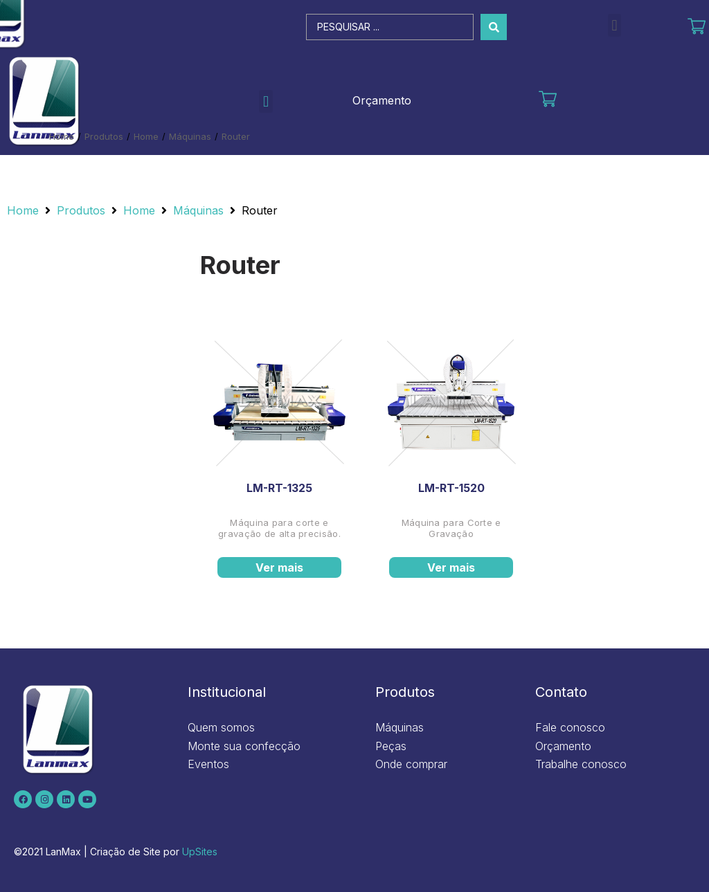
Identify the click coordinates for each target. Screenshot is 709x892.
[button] (614, 25)
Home (61, 136)
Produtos (103, 136)
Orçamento (381, 100)
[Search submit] (494, 27)
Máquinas (190, 136)
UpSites (199, 851)
